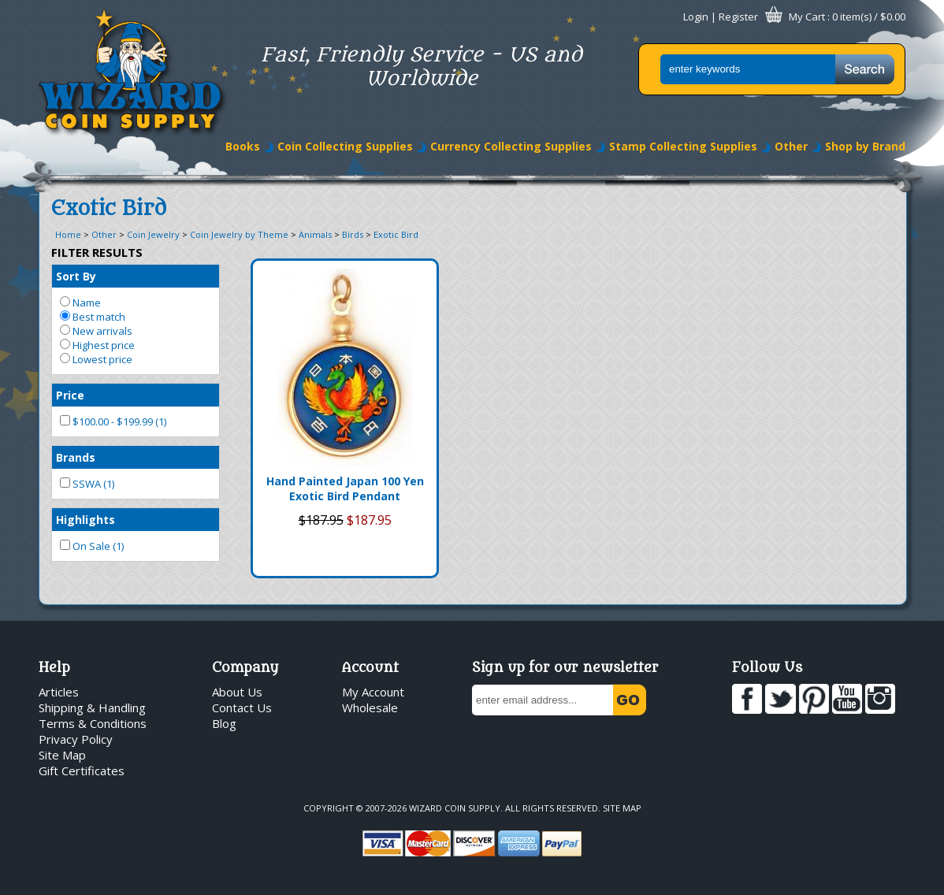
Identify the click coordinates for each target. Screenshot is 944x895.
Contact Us (242, 707)
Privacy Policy (76, 739)
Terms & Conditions (93, 723)
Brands (75, 457)
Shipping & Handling (92, 707)
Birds (352, 234)
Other (791, 146)
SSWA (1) (87, 484)
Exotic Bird (396, 234)
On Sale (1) (92, 546)
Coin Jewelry (153, 234)
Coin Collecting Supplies (345, 146)
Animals (315, 234)
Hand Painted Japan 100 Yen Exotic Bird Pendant (345, 488)
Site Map (62, 755)
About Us (237, 692)
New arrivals (96, 331)
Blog (224, 723)
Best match (92, 317)
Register (738, 16)
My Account (373, 692)
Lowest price (96, 359)
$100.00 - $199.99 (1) (113, 421)
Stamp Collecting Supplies (683, 146)
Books (242, 146)
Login (695, 16)
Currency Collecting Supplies (511, 146)
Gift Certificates (82, 770)
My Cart (807, 16)
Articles (59, 692)
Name (80, 302)
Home (68, 234)
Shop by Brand (865, 146)
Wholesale (370, 707)
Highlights (85, 519)
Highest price (97, 345)
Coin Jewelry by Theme (239, 234)
